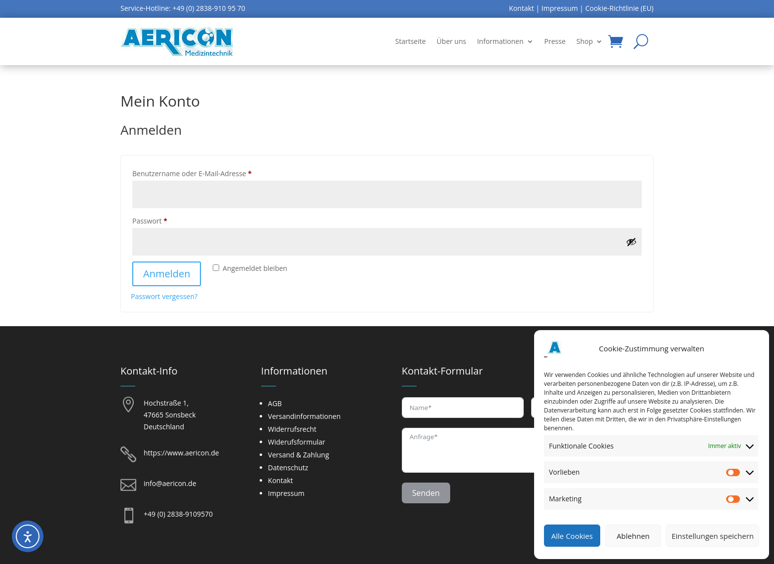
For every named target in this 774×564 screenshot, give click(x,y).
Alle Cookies (572, 536)
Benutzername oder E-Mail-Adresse (210, 172)
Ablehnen (633, 536)
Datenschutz (288, 467)
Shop (585, 41)
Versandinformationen (304, 416)
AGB (275, 403)
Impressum (560, 8)
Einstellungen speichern (712, 536)
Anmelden (166, 273)
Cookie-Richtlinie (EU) (619, 8)
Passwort (168, 220)
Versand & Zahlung (298, 454)
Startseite (410, 41)
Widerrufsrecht (292, 429)
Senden (426, 493)
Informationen (500, 41)
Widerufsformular (296, 442)
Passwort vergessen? (164, 296)
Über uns (451, 41)
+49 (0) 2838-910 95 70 (208, 8)
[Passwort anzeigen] (631, 241)
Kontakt (521, 8)
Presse (555, 41)
